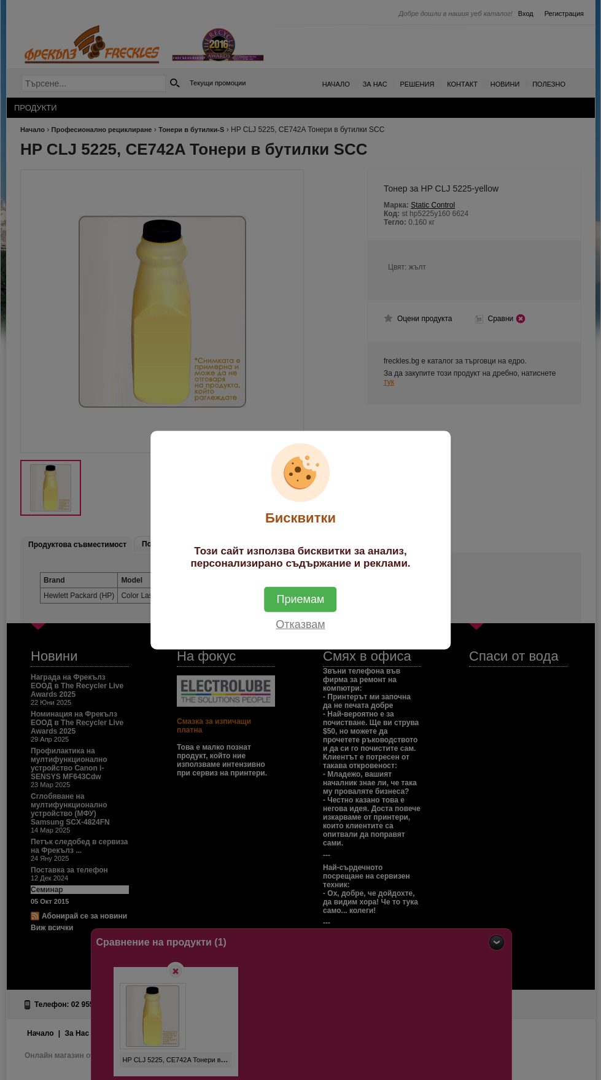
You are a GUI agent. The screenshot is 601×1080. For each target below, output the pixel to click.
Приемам (301, 599)
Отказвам (300, 624)
